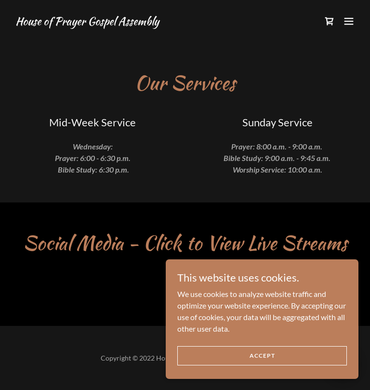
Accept (262, 375)
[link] (87, 22)
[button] (348, 21)
